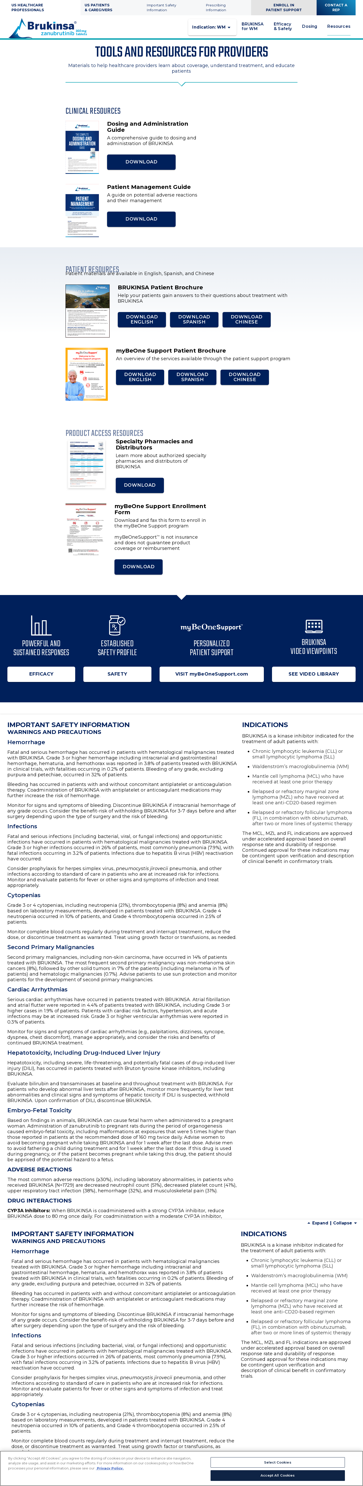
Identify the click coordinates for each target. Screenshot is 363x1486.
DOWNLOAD (131, 170)
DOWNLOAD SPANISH (194, 327)
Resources (339, 30)
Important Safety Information (161, 7)
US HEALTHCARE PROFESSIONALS (27, 7)
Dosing (309, 30)
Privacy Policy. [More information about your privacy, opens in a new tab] (110, 1468)
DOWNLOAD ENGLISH (142, 327)
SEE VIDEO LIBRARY (314, 682)
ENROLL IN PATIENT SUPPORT (284, 7)
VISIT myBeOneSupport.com (211, 682)
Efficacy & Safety (283, 30)
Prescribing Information (216, 7)
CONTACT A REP (336, 7)
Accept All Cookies (278, 1475)
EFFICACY (41, 682)
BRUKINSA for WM (253, 30)
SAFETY (117, 682)
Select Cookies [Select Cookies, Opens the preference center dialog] (277, 1462)
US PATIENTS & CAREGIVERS (99, 7)
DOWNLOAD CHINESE (247, 327)
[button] (212, 31)
